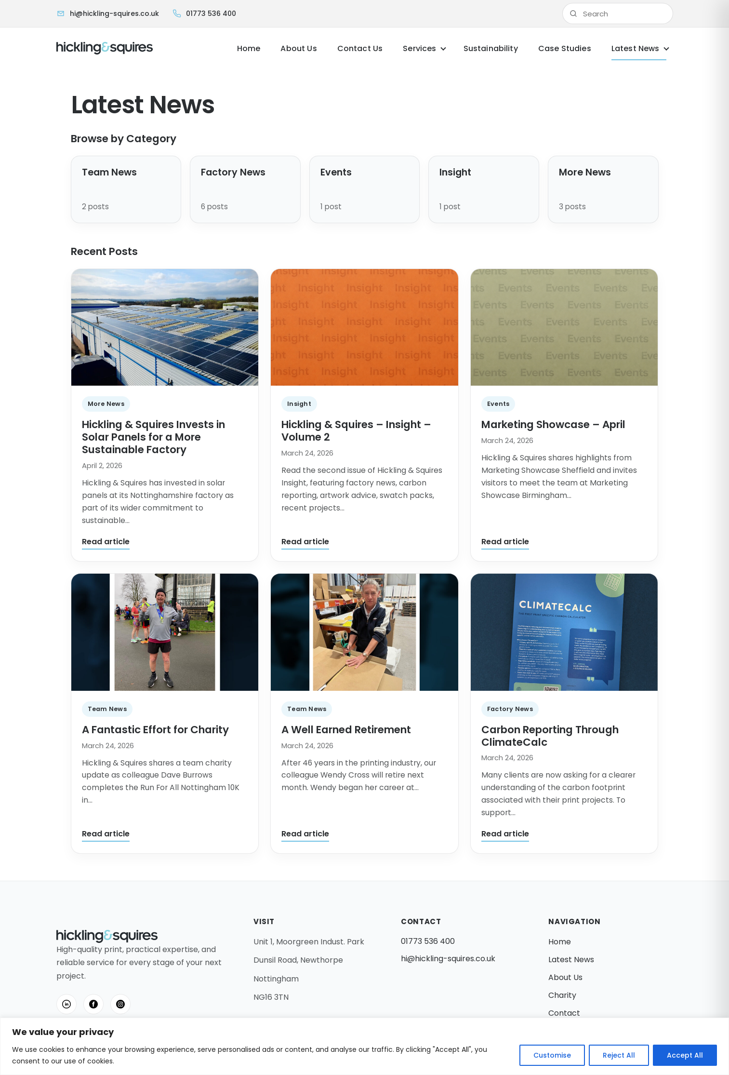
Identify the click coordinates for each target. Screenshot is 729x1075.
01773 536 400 (428, 941)
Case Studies (564, 48)
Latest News (635, 48)
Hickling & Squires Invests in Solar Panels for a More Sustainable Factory (153, 437)
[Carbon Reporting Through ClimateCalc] (564, 632)
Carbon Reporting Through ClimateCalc (550, 736)
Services (419, 48)
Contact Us (360, 48)
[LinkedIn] (66, 1004)
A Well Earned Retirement (346, 729)
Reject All (619, 1055)
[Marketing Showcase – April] (564, 327)
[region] (364, 1046)
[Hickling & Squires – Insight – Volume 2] (364, 327)
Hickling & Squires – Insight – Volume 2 (356, 430)
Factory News (510, 709)
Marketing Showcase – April (553, 424)
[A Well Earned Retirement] (364, 632)
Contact (564, 1013)
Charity (562, 995)
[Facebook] (93, 1004)
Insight (299, 404)
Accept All (685, 1055)
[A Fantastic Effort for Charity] (165, 632)
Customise (552, 1055)
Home (249, 48)
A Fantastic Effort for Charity (155, 729)
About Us (298, 48)
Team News (107, 709)
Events (498, 404)
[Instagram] (120, 1004)
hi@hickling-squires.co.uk (448, 958)
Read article (106, 541)
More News (106, 404)
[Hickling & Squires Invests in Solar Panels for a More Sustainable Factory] (165, 327)
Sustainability (491, 48)
